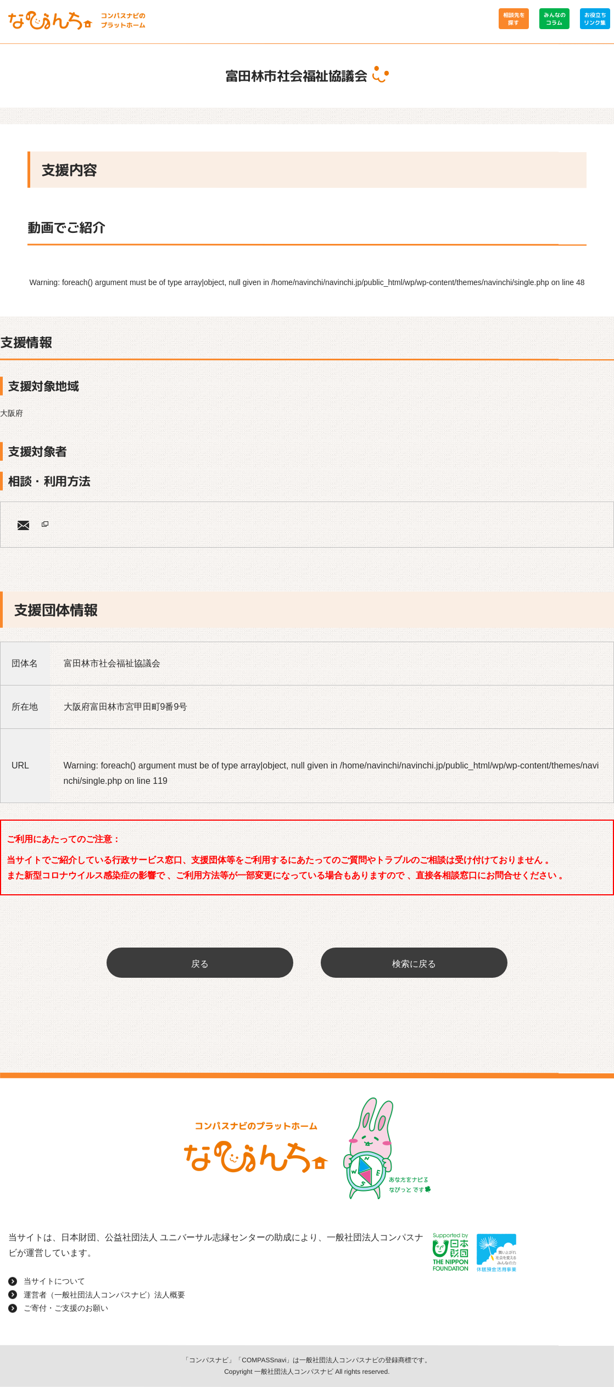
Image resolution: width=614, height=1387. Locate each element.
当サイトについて (54, 1281)
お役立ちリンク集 (595, 18)
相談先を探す (513, 18)
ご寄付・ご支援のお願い (66, 1308)
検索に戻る (414, 963)
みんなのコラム (554, 18)
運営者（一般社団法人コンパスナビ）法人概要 (104, 1294)
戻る (200, 963)
